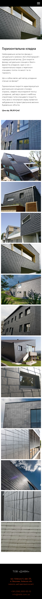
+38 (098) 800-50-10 (21, 591)
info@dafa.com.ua (21, 594)
